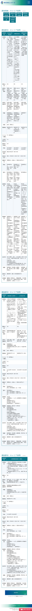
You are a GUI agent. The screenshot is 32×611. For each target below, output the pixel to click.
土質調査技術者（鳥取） (12, 19)
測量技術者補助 (19, 14)
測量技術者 (12, 14)
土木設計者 (6, 18)
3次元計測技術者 (6, 14)
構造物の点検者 (25, 14)
